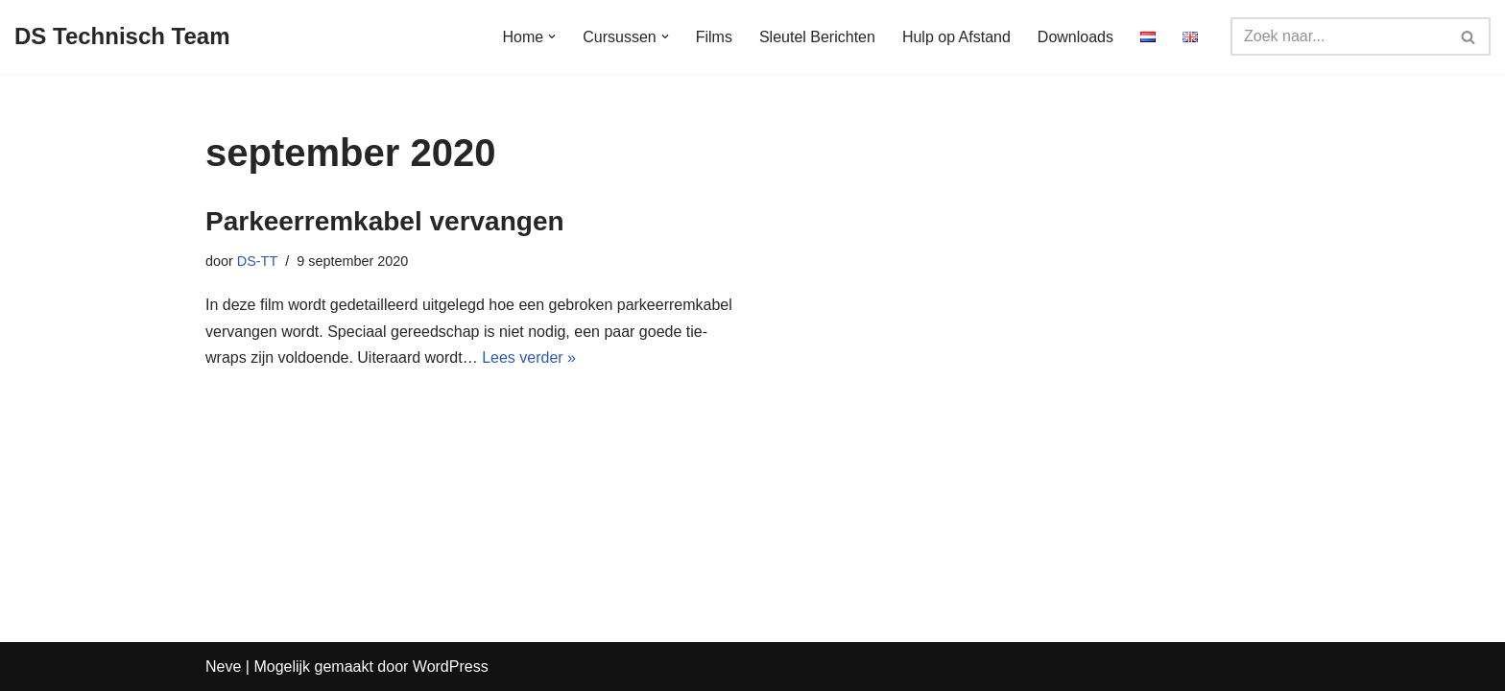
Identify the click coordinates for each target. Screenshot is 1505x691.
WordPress (451, 666)
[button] (552, 36)
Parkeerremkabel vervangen (384, 221)
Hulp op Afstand (956, 37)
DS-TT (257, 261)
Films (714, 37)
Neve (223, 666)
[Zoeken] (1338, 36)
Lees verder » (529, 357)
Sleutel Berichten (817, 37)
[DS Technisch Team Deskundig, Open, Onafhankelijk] (122, 37)
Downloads (1075, 37)
